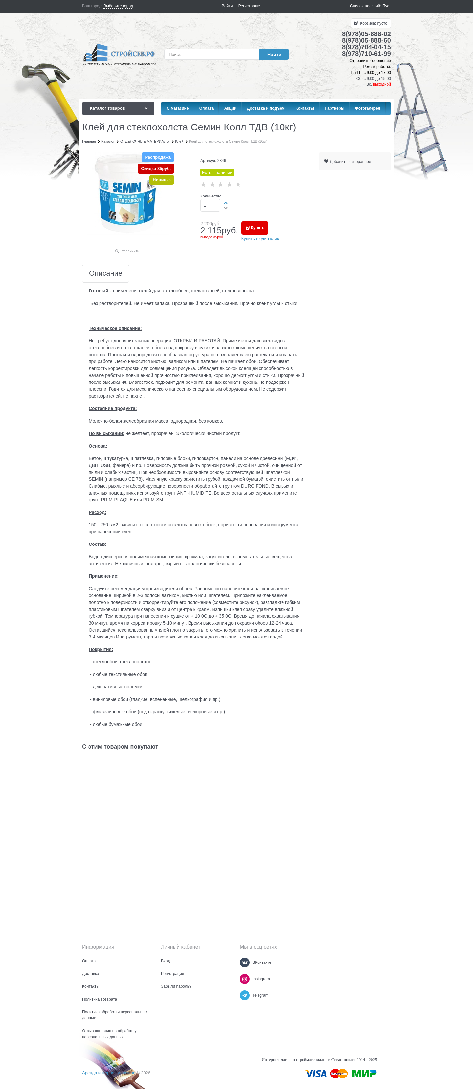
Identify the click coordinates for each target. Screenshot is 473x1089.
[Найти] (274, 54)
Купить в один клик (260, 238)
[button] (226, 202)
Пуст (386, 6)
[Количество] (210, 205)
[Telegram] (245, 995)
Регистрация (249, 6)
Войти (227, 6)
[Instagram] (245, 979)
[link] (118, 6)
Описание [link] (105, 273)
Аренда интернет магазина (108, 1072)
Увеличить (130, 251)
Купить (257, 227)
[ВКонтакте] (245, 962)
